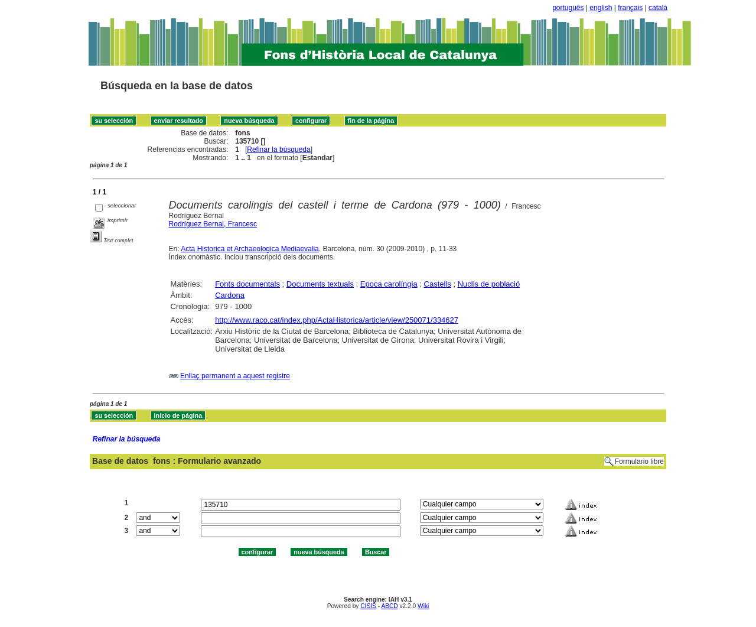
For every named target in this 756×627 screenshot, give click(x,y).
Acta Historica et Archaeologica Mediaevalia (249, 249)
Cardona (230, 295)
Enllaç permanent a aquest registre (235, 376)
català (658, 8)
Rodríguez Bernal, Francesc (213, 224)
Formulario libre (639, 461)
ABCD (389, 606)
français (630, 8)
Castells (437, 284)
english (600, 8)
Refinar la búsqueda (278, 149)
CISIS (368, 606)
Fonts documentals (247, 284)
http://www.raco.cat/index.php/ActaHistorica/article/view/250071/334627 (336, 320)
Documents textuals (320, 284)
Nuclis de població (489, 284)
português (568, 8)
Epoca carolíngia (389, 284)
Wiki (423, 606)
